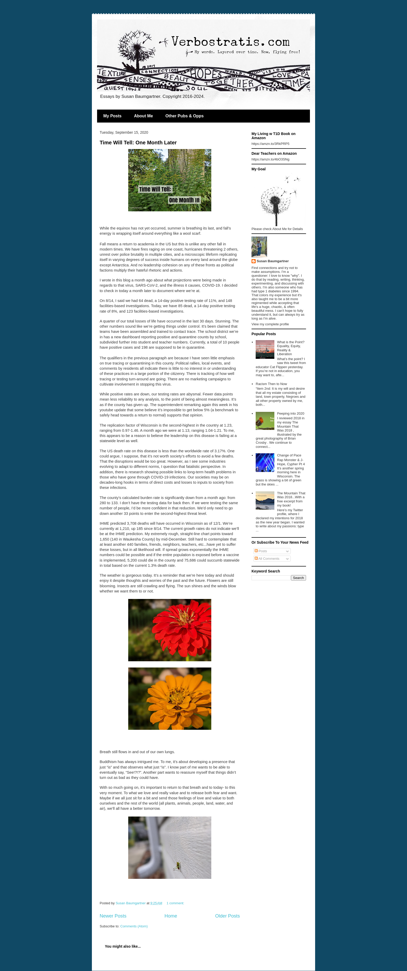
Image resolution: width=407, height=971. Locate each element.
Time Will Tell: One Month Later (138, 142)
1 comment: (176, 903)
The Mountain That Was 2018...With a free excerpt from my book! (291, 499)
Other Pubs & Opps (184, 116)
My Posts (112, 116)
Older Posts (227, 916)
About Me (143, 116)
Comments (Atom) (134, 926)
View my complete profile (270, 324)
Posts (261, 551)
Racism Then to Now (271, 384)
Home (171, 916)
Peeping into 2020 (290, 413)
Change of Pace (289, 455)
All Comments (267, 559)
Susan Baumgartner (273, 261)
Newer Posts (113, 916)
